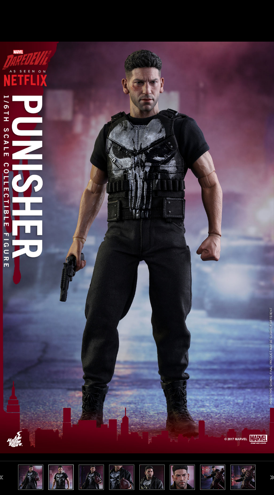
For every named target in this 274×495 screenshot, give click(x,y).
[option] (137, 247)
